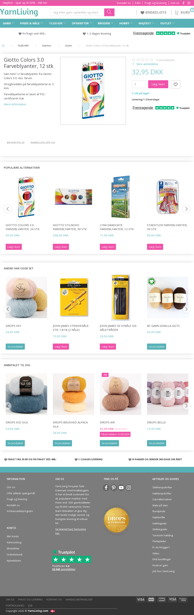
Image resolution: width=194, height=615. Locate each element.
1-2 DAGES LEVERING (90, 459)
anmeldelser (165, 60)
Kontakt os (124, 3)
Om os (175, 3)
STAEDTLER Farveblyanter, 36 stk (167, 227)
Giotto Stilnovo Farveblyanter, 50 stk (70, 227)
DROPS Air (107, 422)
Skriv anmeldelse (147, 64)
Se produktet (15, 346)
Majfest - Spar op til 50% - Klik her (25, 3)
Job (30, 605)
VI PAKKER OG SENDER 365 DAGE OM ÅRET (157, 459)
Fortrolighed (15, 605)
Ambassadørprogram (20, 511)
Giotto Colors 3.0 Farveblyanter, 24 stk (23, 227)
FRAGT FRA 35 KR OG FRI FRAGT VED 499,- (32, 459)
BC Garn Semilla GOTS (163, 326)
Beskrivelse (16, 142)
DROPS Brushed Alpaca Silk (70, 424)
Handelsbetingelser (79, 599)
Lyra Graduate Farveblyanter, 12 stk (117, 227)
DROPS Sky (13, 326)
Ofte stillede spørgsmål (21, 493)
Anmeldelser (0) (43, 142)
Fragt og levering (155, 3)
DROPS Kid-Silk (17, 422)
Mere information (15, 104)
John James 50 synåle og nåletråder (118, 328)
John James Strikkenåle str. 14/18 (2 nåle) (71, 328)
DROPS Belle (156, 422)
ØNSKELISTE (154, 12)
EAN (137, 3)
